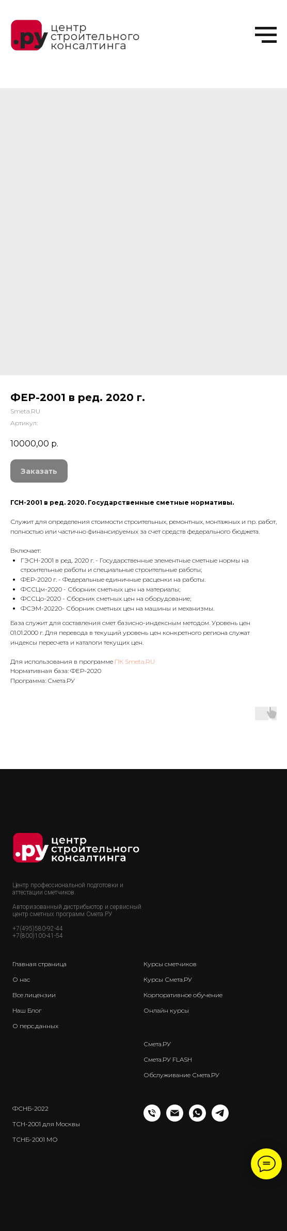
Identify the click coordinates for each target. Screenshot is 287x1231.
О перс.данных (35, 1026)
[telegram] (220, 1118)
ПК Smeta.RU (135, 661)
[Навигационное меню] (266, 35)
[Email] (174, 1118)
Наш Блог (26, 1010)
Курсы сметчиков (170, 964)
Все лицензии (34, 995)
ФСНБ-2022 (30, 1108)
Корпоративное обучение (183, 995)
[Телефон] (152, 1118)
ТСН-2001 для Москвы (46, 1124)
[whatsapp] (197, 1118)
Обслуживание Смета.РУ (181, 1075)
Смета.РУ (157, 1044)
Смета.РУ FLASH (168, 1059)
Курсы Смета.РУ (168, 979)
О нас (21, 979)
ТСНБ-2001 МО (35, 1139)
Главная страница (39, 964)
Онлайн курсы (166, 1010)
